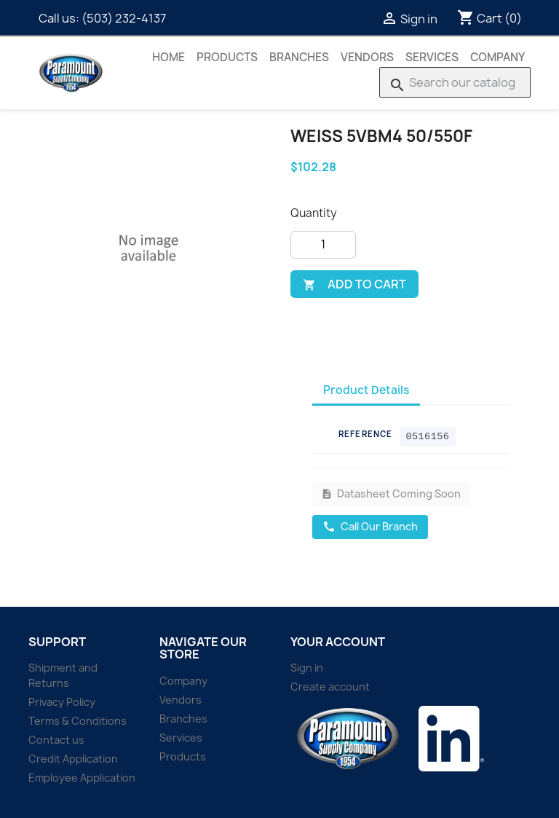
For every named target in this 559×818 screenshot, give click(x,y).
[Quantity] (323, 245)
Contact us (56, 740)
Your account (337, 642)
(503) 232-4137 (124, 18)
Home (168, 57)
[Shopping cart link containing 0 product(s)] (489, 18)
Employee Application (81, 777)
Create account (330, 686)
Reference (365, 433)
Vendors (367, 57)
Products (227, 57)
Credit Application (73, 759)
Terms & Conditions (77, 721)
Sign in (306, 668)
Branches (299, 57)
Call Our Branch (369, 526)
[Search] (455, 82)
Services (432, 57)
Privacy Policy (61, 702)
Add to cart (354, 284)
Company (497, 57)
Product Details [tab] (366, 390)
